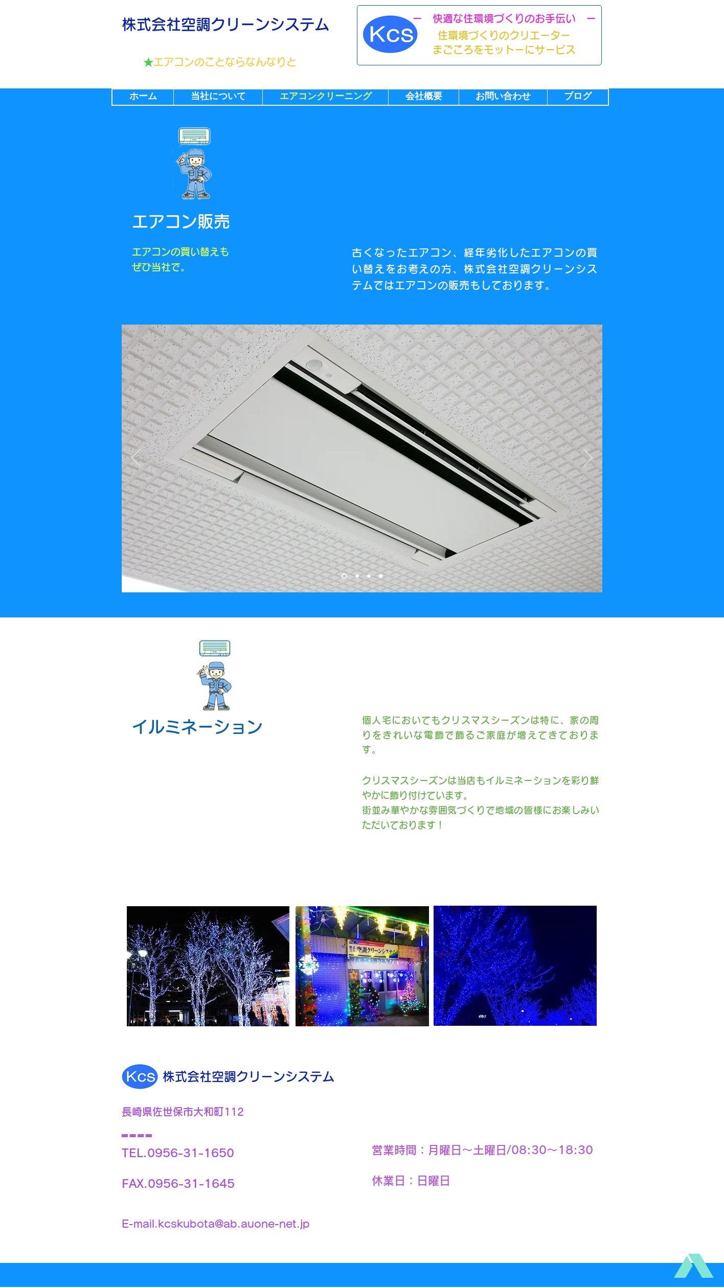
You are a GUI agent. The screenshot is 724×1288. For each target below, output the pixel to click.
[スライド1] (344, 576)
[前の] (136, 458)
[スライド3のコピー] (380, 576)
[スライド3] (369, 576)
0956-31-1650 (190, 1153)
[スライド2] (357, 576)
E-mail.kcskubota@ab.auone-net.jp (216, 1223)
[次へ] (588, 458)
